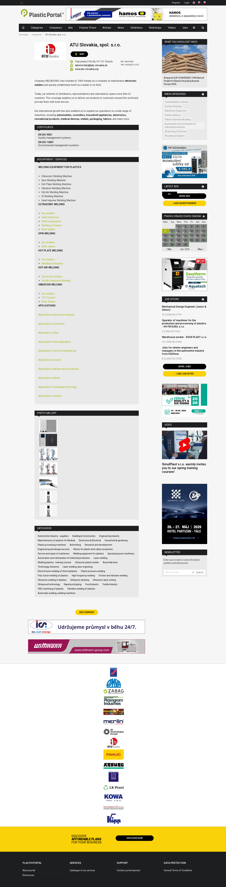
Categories (37, 27)
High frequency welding (83, 575)
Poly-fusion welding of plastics (53, 575)
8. (179, 231)
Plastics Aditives (173, 115)
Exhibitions (136, 27)
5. (204, 226)
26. (203, 240)
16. (185, 235)
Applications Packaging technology (57, 386)
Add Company (86, 612)
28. (172, 244)
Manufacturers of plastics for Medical (56, 540)
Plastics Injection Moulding (178, 119)
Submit (197, 572)
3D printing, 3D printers (176, 131)
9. (186, 231)
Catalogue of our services (82, 870)
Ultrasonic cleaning (79, 580)
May (201, 249)
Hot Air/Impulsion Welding (55, 280)
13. (165, 235)
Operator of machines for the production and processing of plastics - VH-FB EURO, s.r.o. (184, 323)
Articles (107, 27)
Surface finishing (173, 106)
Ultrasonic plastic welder (87, 562)
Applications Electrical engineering (57, 350)
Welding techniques (52, 263)
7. (172, 231)
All (169, 194)
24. (191, 240)
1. (179, 226)
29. (179, 244)
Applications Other (48, 332)
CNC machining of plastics (51, 588)
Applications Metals (49, 377)
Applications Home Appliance (54, 341)
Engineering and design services (54, 549)
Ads (70, 27)
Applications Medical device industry (58, 368)
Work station (48, 229)
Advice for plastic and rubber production (93, 549)
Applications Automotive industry (56, 314)
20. (165, 240)
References (28, 875)
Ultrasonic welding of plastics (52, 580)
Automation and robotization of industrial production (64, 558)
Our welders (48, 213)
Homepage (23, 35)
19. (203, 235)
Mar (169, 249)
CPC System (48, 297)
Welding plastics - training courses (54, 562)
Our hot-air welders (51, 276)
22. (179, 240)
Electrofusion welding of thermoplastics (57, 571)
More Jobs (184, 366)
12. (203, 231)
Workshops (155, 27)
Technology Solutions (48, 567)
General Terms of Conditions (178, 870)
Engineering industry (109, 536)
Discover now (135, 838)
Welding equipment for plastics (88, 553)
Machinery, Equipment (176, 110)
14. (172, 235)
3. (192, 226)
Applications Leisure (49, 359)
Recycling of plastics (175, 136)
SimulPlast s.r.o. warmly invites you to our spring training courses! (184, 468)
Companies (55, 27)
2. (186, 226)
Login (186, 2)
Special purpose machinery (121, 553)
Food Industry (92, 584)
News (121, 27)
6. (165, 231)
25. (197, 240)
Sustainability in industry (177, 102)
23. (185, 240)
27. (165, 244)
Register (176, 2)
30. (185, 244)
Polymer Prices (87, 27)
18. (197, 235)
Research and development (98, 545)
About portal (29, 870)
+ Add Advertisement (184, 203)
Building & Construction (84, 536)
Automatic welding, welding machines (56, 593)
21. (172, 240)
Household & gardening (116, 540)
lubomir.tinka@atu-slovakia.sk (91, 65)
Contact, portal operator (128, 870)
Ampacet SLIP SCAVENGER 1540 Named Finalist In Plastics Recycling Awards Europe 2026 (184, 81)
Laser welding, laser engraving (78, 567)
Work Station (48, 301)
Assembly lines (110, 562)
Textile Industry (109, 584)
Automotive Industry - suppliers (53, 536)
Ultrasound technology (49, 584)
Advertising (75, 545)
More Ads (184, 196)
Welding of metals (51, 225)
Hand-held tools (50, 217)
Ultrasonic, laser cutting (104, 580)
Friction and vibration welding (113, 575)
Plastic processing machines (52, 545)
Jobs (185, 27)
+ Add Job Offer (185, 373)
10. (191, 231)
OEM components (51, 221)
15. (179, 235)
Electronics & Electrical (90, 540)
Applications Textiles (49, 395)
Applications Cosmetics (51, 323)
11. (197, 231)
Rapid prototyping (72, 584)
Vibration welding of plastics (81, 588)
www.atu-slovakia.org (86, 69)
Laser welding (100, 558)
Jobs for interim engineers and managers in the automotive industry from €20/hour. (183, 350)
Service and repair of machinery (53, 553)
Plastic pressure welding (93, 571)
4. (197, 226)
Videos (172, 27)
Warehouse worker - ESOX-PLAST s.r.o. (184, 337)
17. (191, 235)
